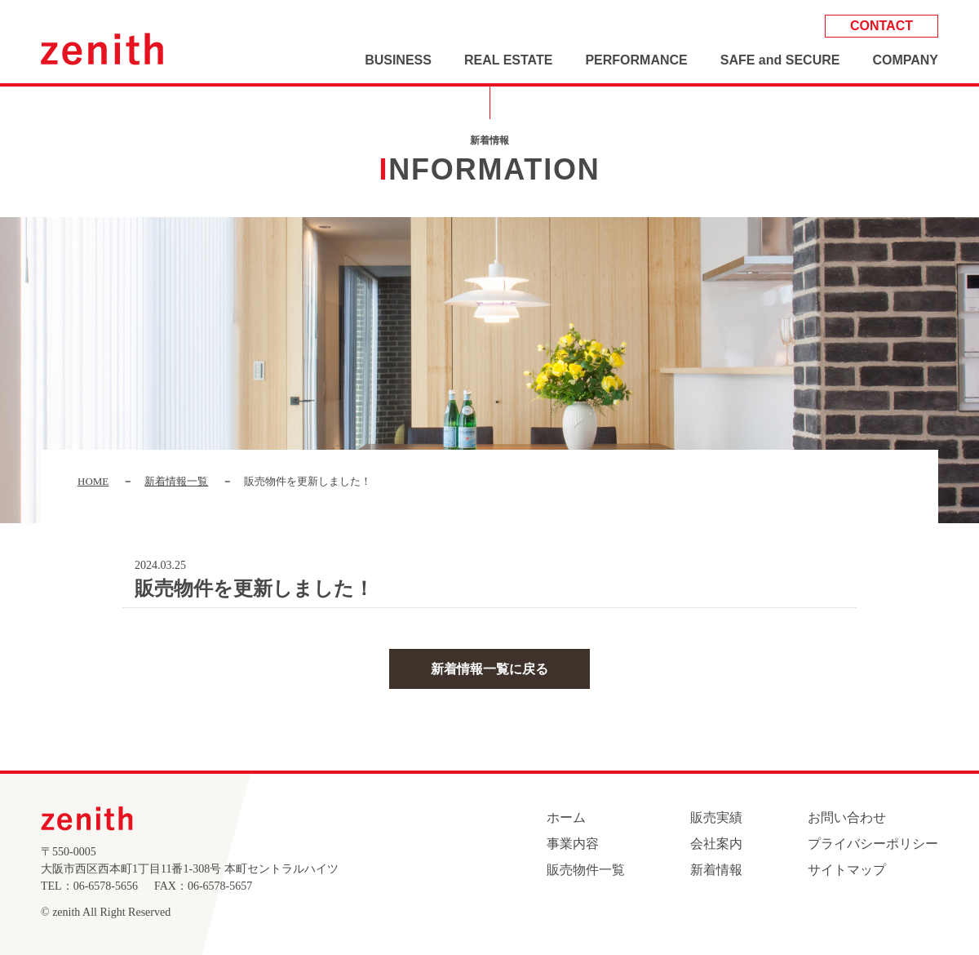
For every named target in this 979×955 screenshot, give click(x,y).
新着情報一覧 (176, 481)
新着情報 (716, 870)
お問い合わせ (847, 817)
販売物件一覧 (586, 870)
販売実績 (716, 817)
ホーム (566, 817)
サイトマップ (847, 870)
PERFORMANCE (636, 60)
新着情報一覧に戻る (489, 669)
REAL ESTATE (508, 60)
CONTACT (881, 26)
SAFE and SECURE (780, 60)
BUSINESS (398, 60)
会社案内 (716, 844)
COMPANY (905, 60)
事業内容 (573, 844)
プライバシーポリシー (873, 844)
